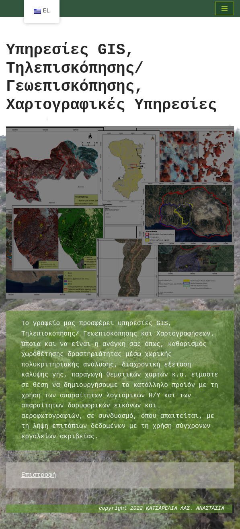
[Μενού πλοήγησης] (224, 8)
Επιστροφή (38, 475)
